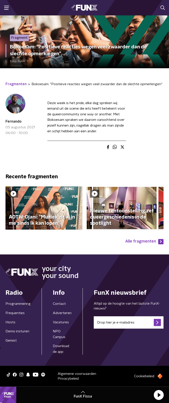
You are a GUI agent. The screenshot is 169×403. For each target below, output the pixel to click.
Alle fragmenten (144, 241)
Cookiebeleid (144, 376)
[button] (159, 395)
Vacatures (61, 322)
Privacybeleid (68, 378)
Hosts (10, 322)
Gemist (11, 340)
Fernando (14, 121)
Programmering (18, 303)
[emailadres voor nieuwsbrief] (128, 322)
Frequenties (15, 313)
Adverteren (62, 313)
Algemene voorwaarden (77, 373)
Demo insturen (17, 331)
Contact (59, 303)
